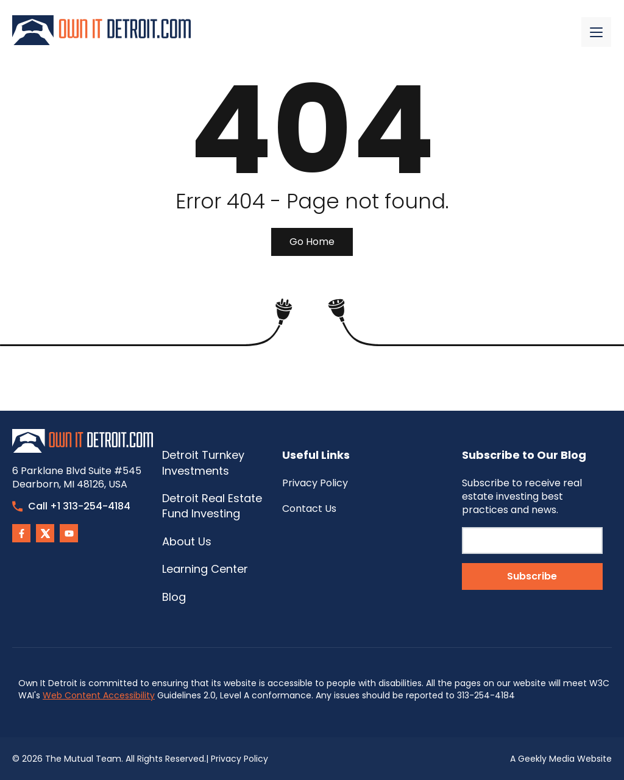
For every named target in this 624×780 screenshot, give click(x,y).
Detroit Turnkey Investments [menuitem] (203, 462)
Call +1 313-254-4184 (71, 506)
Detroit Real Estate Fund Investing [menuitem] (212, 506)
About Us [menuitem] (186, 541)
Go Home (312, 242)
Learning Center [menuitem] (205, 568)
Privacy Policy (239, 759)
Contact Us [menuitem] (309, 509)
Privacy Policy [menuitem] (315, 483)
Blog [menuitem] (174, 596)
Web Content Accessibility (99, 695)
